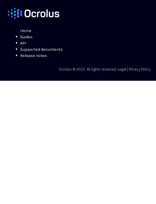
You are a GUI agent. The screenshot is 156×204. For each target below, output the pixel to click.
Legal (121, 69)
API (23, 43)
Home (25, 30)
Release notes (33, 55)
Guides (26, 37)
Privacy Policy (139, 69)
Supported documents (41, 49)
